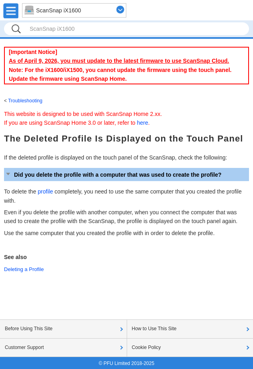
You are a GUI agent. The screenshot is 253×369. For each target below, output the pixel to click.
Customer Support (24, 347)
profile (45, 191)
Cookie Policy (146, 347)
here (142, 123)
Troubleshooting (25, 101)
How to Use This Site (154, 328)
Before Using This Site (29, 328)
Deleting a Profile (24, 269)
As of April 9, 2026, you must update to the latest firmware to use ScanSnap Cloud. (119, 61)
